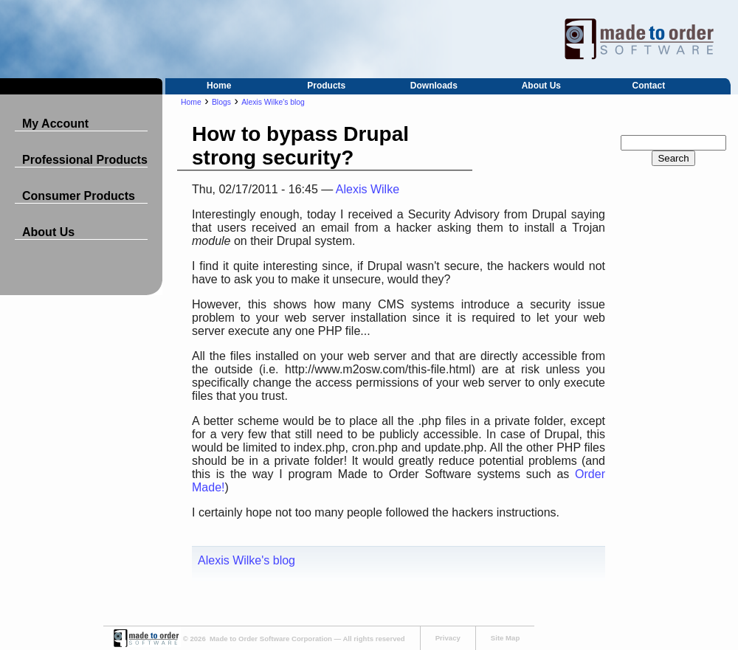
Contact (649, 85)
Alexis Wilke (367, 189)
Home (219, 85)
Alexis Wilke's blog (273, 102)
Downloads (434, 85)
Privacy (448, 638)
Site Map (505, 638)
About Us (541, 85)
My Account (55, 123)
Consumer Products (78, 196)
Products (326, 85)
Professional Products (85, 159)
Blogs (221, 102)
